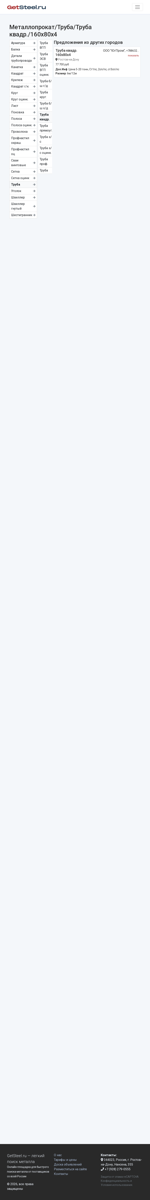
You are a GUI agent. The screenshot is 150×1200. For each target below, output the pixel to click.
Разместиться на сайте (70, 1169)
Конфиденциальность (115, 1180)
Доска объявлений (68, 1164)
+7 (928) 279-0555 (115, 1169)
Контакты (61, 1174)
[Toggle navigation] (137, 7)
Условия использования (116, 1184)
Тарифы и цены (65, 1160)
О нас (58, 1155)
